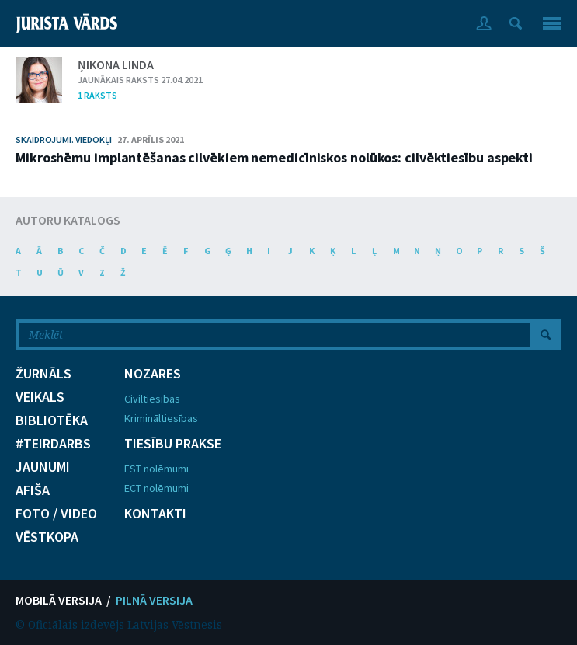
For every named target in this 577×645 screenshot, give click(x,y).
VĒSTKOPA (47, 537)
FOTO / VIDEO (56, 513)
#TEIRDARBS (53, 444)
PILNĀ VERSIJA (154, 600)
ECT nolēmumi (156, 488)
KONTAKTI (155, 513)
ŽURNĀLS (43, 374)
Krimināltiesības (161, 418)
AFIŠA (33, 490)
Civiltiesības (152, 399)
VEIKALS (40, 397)
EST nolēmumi (156, 469)
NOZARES (152, 374)
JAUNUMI (43, 467)
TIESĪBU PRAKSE (172, 444)
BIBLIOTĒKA (52, 420)
